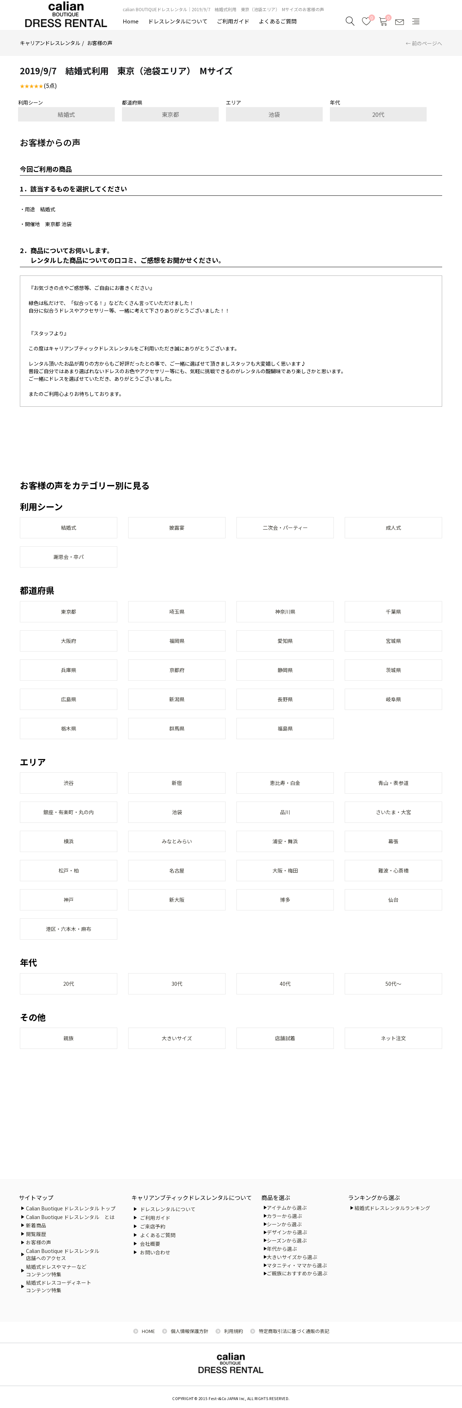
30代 (177, 998)
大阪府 (68, 644)
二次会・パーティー (285, 528)
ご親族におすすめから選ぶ (297, 1273)
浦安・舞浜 (285, 851)
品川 (285, 821)
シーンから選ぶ (284, 1224)
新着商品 (36, 1225)
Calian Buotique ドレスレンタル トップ (71, 1208)
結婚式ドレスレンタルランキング (392, 1207)
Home (131, 21)
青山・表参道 (393, 791)
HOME (148, 1331)
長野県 (285, 705)
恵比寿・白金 (285, 791)
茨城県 (393, 675)
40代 (285, 998)
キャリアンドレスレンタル (50, 43)
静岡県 (285, 675)
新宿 (177, 791)
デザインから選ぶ (287, 1232)
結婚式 (66, 114)
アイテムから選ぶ (287, 1207)
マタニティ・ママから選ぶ (297, 1265)
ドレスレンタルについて (178, 21)
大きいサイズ (177, 1054)
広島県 (68, 705)
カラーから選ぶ (284, 1215)
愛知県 (285, 644)
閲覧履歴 (36, 1233)
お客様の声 (99, 43)
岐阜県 (393, 705)
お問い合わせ (155, 1252)
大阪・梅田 (285, 882)
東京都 (170, 114)
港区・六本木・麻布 (69, 942)
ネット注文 (393, 1054)
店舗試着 (285, 1054)
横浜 (68, 851)
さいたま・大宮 (393, 821)
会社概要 (150, 1243)
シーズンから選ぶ (287, 1240)
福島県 (285, 735)
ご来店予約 (152, 1226)
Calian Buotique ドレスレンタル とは (70, 1217)
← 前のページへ (424, 43)
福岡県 (177, 644)
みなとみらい (177, 851)
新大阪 (177, 912)
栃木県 (68, 735)
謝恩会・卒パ (68, 558)
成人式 (393, 528)
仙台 (393, 912)
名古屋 (177, 882)
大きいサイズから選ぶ (292, 1257)
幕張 (393, 851)
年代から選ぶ (282, 1248)
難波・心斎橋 (393, 882)
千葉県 (393, 614)
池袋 (274, 114)
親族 (68, 1054)
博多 (285, 912)
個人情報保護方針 (189, 1331)
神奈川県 (285, 614)
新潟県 (177, 705)
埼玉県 (177, 614)
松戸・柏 (68, 882)
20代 (378, 114)
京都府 (177, 675)
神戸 (68, 912)
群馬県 (177, 735)
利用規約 (233, 1331)
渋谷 (68, 791)
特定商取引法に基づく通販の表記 (294, 1331)
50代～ (393, 998)
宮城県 (393, 644)
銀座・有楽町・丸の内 (68, 821)
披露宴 (177, 528)
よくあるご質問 (278, 21)
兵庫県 (68, 675)
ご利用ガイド (233, 21)
